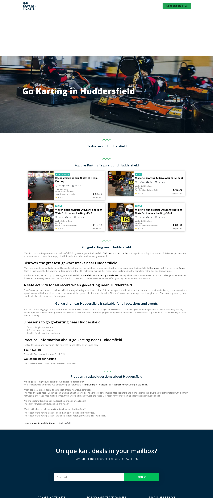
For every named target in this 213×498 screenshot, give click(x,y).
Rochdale (153, 268)
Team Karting (88, 384)
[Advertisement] (106, 33)
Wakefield (113, 275)
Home (27, 423)
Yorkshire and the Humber (115, 253)
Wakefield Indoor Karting (94, 275)
